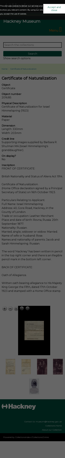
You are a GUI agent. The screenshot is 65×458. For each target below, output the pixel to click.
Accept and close (54, 9)
